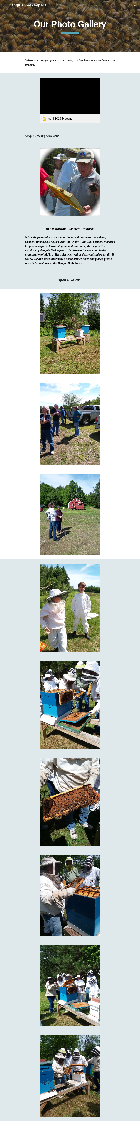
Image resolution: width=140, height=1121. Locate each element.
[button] (4, 5)
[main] (70, 26)
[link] (70, 100)
